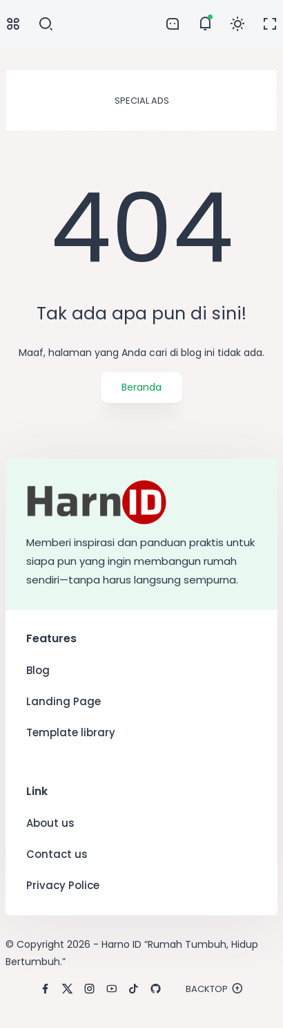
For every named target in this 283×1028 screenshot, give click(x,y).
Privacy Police (62, 885)
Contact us (57, 854)
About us (50, 823)
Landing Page (63, 701)
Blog (38, 670)
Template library (70, 732)
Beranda (141, 387)
